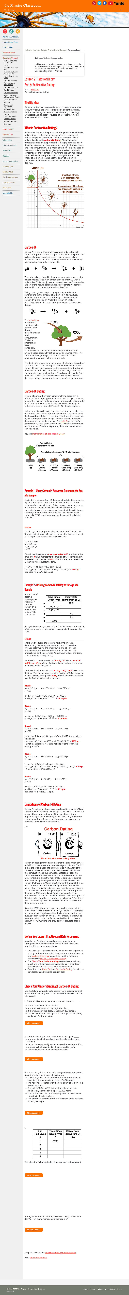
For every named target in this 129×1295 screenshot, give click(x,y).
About (100, 1289)
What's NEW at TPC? (11, 37)
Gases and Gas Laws (11, 93)
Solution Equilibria (10, 112)
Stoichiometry (9, 90)
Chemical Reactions (11, 87)
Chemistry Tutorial (10, 58)
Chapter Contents (38, 1257)
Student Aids (8, 135)
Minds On (6, 151)
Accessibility (8, 193)
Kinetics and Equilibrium (8, 105)
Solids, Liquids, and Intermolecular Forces (11, 96)
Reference (7, 124)
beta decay (34, 320)
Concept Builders (10, 145)
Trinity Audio (48, 58)
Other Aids (7, 188)
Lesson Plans (8, 172)
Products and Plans (10, 42)
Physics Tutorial (9, 53)
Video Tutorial (8, 129)
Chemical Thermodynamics (10, 115)
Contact (93, 1289)
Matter (6, 65)
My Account (9, 10)
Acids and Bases (9, 109)
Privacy (86, 1289)
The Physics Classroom (32, 50)
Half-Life (35, 89)
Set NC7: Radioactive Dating (53, 958)
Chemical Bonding (10, 80)
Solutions (7, 102)
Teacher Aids (8, 167)
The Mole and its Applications (9, 84)
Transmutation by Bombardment (60, 1252)
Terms (118, 1289)
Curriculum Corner (10, 177)
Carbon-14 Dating (63, 969)
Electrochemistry (10, 119)
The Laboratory (9, 182)
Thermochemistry (10, 100)
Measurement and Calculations (10, 61)
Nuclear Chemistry (10, 121)
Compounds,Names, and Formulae (11, 72)
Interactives (7, 140)
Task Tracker (8, 47)
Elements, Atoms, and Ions (11, 68)
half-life (64, 421)
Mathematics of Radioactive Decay (48, 433)
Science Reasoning (10, 161)
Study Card (47, 969)
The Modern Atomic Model (11, 77)
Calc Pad (6, 156)
